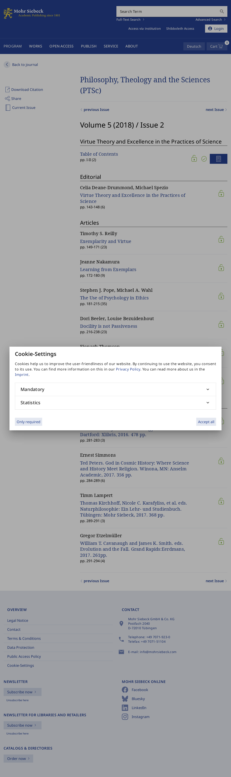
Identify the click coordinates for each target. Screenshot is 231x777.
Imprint (22, 374)
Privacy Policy (128, 369)
